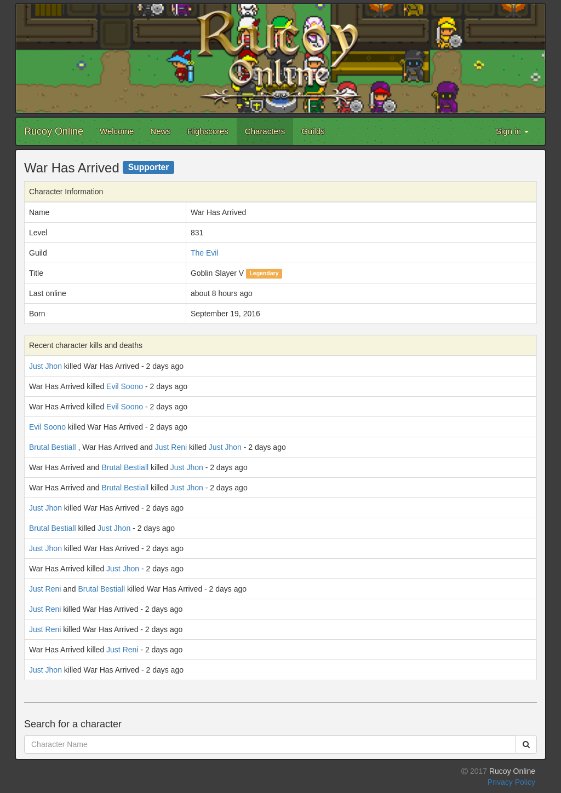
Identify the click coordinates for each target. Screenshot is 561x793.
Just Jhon (45, 366)
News (160, 131)
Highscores (207, 131)
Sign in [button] (512, 131)
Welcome (117, 131)
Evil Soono (124, 386)
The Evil (205, 252)
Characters (265, 131)
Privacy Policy (511, 782)
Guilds (313, 131)
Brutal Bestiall (52, 447)
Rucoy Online (53, 131)
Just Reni (171, 447)
